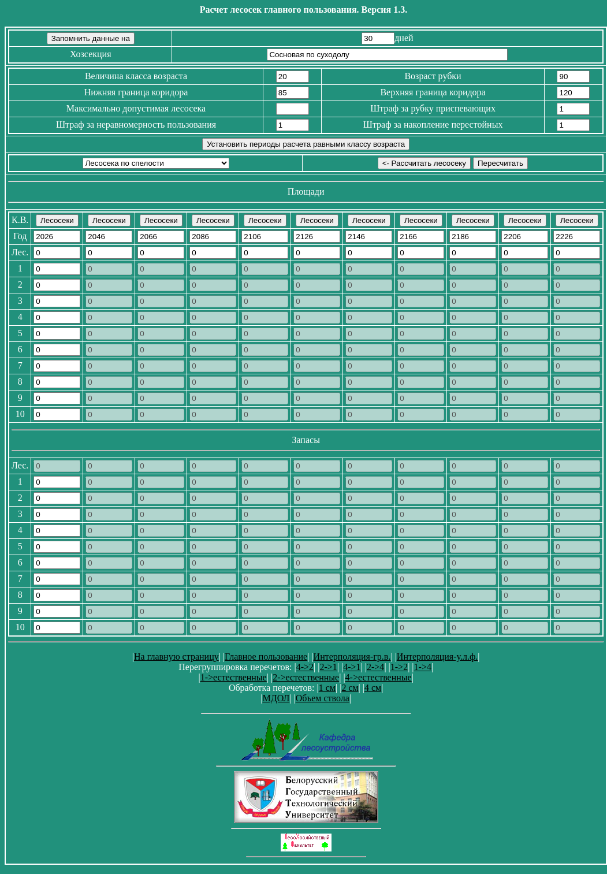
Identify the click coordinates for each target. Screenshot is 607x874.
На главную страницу (176, 656)
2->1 (328, 667)
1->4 (422, 667)
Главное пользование (266, 656)
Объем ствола (322, 698)
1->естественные (233, 677)
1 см (327, 688)
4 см (372, 688)
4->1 (351, 667)
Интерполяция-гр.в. (352, 656)
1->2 (399, 667)
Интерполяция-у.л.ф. (437, 656)
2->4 (375, 667)
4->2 (305, 667)
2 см (349, 688)
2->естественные (306, 677)
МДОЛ (275, 698)
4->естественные (378, 677)
